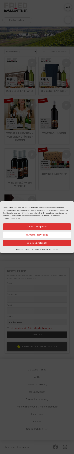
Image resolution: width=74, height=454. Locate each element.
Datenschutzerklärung (39, 249)
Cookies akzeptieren (37, 226)
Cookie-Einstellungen (37, 243)
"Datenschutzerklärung (11, 218)
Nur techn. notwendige (37, 234)
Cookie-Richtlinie (23, 249)
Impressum (53, 249)
